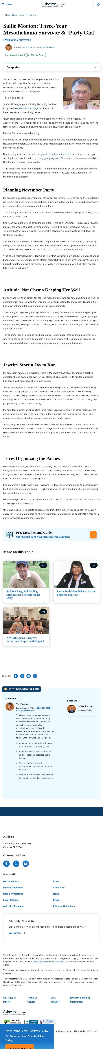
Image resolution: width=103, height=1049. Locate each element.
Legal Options (11, 900)
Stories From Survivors (17, 40)
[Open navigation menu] (7, 5)
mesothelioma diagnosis (30, 108)
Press (56, 900)
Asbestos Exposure (13, 906)
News (56, 894)
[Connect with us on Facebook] (6, 863)
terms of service (57, 961)
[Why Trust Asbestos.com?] (21, 689)
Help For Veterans (13, 894)
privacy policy (39, 961)
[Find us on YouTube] (25, 863)
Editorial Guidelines (64, 906)
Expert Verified (15, 55)
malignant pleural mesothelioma (53, 154)
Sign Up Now (17, 932)
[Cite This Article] (35, 676)
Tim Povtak (27, 47)
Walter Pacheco (48, 47)
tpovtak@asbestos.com (26, 710)
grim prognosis (51, 158)
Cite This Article (36, 55)
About (56, 881)
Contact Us (59, 887)
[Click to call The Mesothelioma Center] (98, 4)
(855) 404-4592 (43, 708)
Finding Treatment (13, 887)
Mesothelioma (11, 881)
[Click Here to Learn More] (93, 534)
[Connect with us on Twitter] (16, 863)
